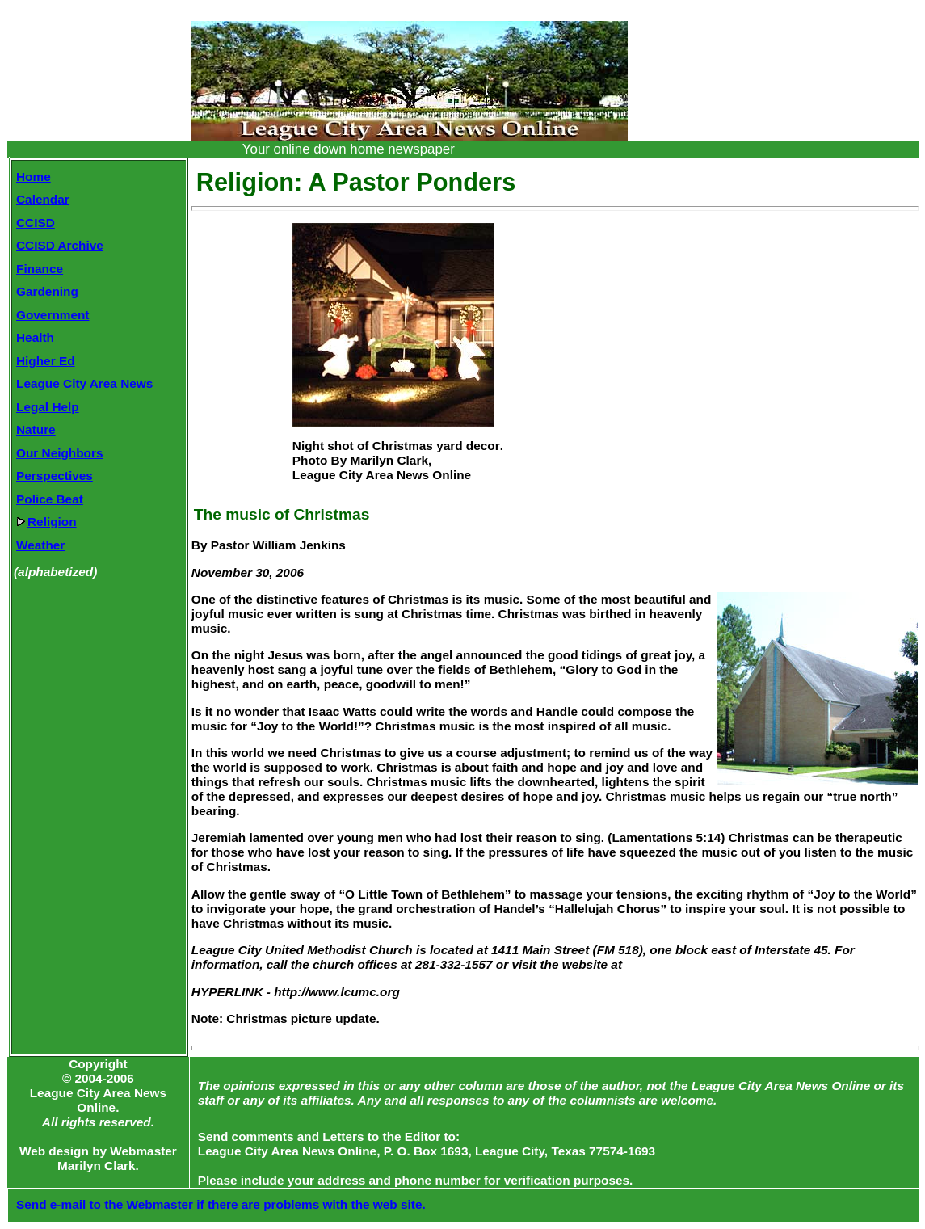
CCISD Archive (59, 245)
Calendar (42, 199)
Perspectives (54, 475)
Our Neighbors (59, 453)
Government (52, 315)
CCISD (35, 222)
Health (35, 337)
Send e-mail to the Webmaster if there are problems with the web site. (221, 1204)
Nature (36, 429)
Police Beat (49, 499)
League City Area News (84, 383)
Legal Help (47, 407)
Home (33, 176)
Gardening (47, 291)
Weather (40, 545)
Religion (46, 521)
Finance (39, 269)
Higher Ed (45, 361)
